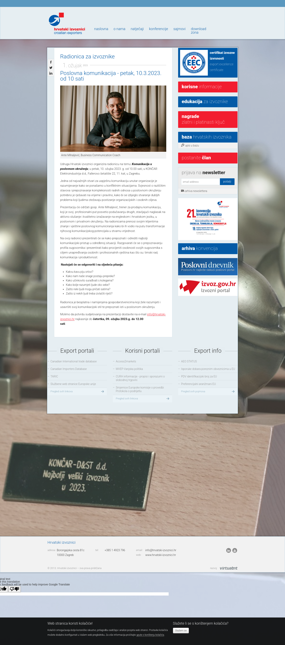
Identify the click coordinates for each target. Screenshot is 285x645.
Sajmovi (179, 29)
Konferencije (158, 29)
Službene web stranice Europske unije (73, 384)
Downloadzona (198, 30)
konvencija (200, 248)
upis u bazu (190, 145)
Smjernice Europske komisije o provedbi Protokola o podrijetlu (140, 389)
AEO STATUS (189, 361)
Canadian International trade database (73, 361)
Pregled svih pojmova (208, 391)
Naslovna (101, 29)
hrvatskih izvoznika (206, 137)
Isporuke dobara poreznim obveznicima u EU (208, 368)
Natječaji (137, 29)
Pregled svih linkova (77, 391)
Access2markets (126, 361)
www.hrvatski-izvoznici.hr (160, 555)
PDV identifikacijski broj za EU (199, 376)
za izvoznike (205, 101)
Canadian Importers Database (68, 368)
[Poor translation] (14, 589)
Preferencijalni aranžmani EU (198, 384)
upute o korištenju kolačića (150, 635)
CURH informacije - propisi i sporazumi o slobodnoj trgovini (140, 378)
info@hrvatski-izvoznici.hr (160, 550)
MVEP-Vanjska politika (129, 368)
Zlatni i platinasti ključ (203, 119)
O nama (119, 29)
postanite (196, 158)
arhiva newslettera (194, 191)
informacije (202, 86)
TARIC (54, 376)
